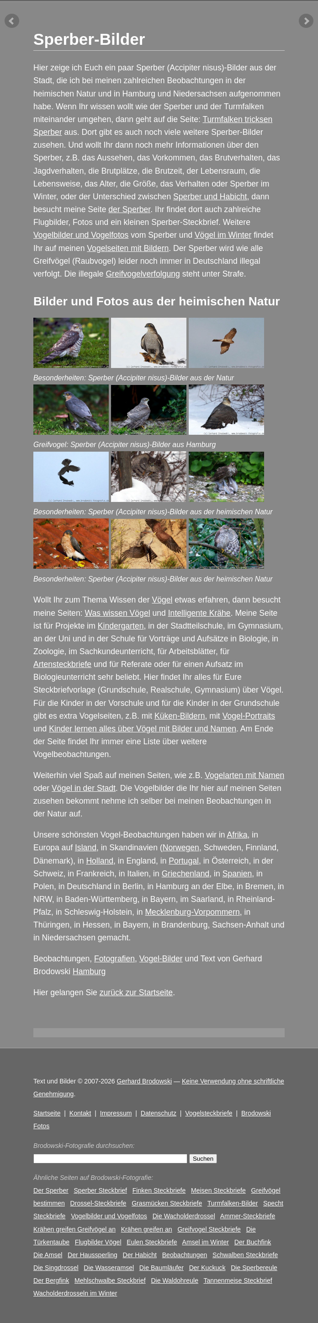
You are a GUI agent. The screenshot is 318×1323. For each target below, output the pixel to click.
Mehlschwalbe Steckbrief (110, 1280)
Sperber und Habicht (210, 196)
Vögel (162, 599)
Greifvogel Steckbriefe (209, 1229)
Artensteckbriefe (62, 664)
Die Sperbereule (254, 1267)
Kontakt (80, 1113)
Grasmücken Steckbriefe (167, 1203)
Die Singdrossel (56, 1267)
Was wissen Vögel (117, 613)
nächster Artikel (306, 21)
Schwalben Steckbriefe (245, 1255)
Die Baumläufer (161, 1267)
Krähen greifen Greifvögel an (74, 1229)
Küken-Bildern (179, 715)
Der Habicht (140, 1255)
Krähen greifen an (146, 1229)
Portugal (184, 860)
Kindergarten (121, 625)
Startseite (46, 1113)
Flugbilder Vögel (98, 1242)
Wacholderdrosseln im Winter (75, 1293)
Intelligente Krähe (199, 613)
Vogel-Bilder (161, 958)
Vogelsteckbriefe (208, 1113)
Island (85, 847)
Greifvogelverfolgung (143, 273)
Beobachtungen (184, 1255)
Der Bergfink (51, 1280)
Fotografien (114, 958)
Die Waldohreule (174, 1280)
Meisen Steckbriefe (218, 1190)
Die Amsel (47, 1255)
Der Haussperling (92, 1255)
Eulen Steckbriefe (152, 1242)
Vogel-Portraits (249, 715)
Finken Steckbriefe (159, 1190)
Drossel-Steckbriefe (98, 1203)
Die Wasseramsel (109, 1267)
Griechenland (186, 873)
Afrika (237, 834)
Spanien (237, 873)
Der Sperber (51, 1190)
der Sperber (129, 209)
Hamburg (89, 971)
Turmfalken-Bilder (232, 1203)
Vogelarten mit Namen (244, 775)
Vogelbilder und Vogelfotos (80, 235)
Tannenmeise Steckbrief (237, 1280)
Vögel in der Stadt (84, 788)
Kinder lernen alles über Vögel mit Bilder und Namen (142, 728)
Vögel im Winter (223, 235)
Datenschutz (158, 1113)
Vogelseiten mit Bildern (128, 248)
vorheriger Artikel (12, 21)
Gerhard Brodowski (144, 1081)
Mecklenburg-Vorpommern (192, 912)
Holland (99, 860)
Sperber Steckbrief (100, 1190)
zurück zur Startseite (136, 992)
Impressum (116, 1113)
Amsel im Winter (205, 1242)
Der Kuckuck (207, 1267)
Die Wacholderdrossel (184, 1216)
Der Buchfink (252, 1242)
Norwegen (181, 847)
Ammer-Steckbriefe (247, 1216)
